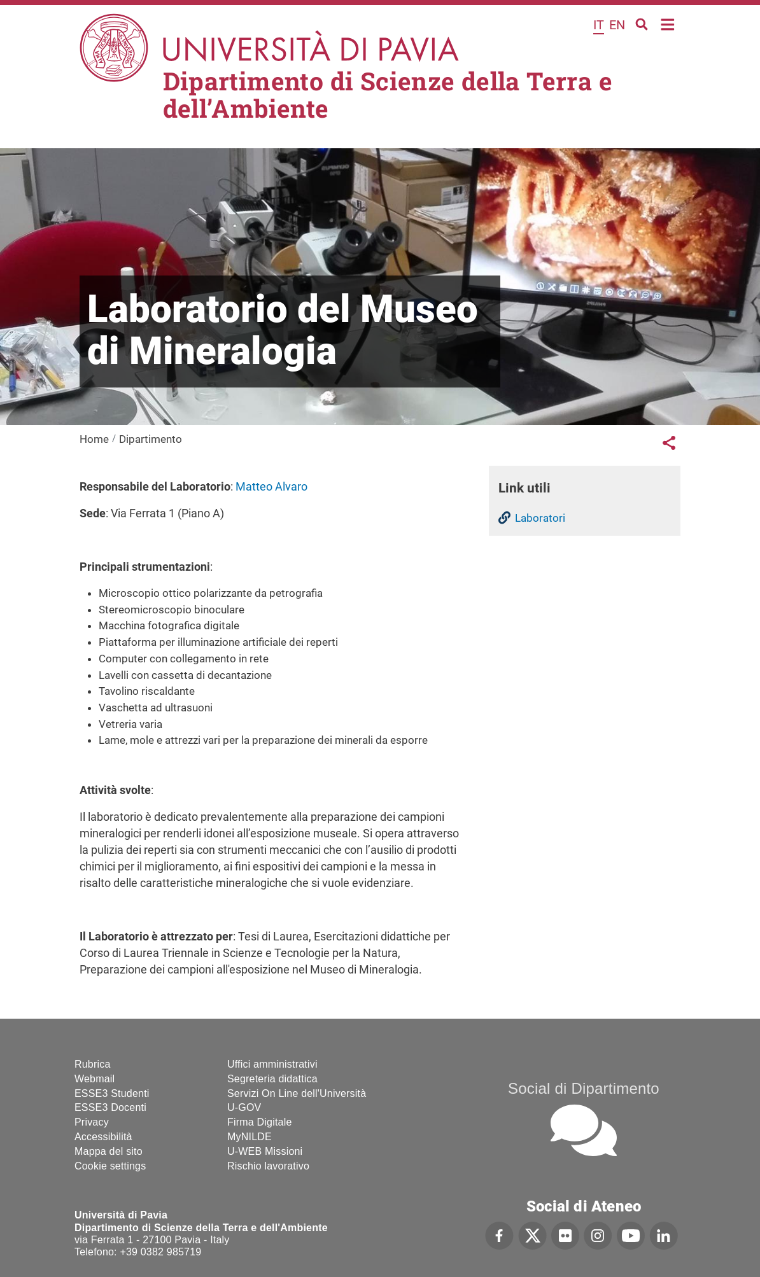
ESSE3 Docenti (110, 1107)
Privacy (91, 1122)
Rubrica (92, 1064)
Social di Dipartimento (583, 1088)
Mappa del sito (108, 1151)
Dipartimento (150, 439)
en (617, 24)
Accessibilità (103, 1136)
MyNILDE (249, 1136)
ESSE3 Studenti (112, 1093)
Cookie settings (110, 1166)
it (598, 24)
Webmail (94, 1078)
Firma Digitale (259, 1122)
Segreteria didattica (272, 1078)
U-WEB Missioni (264, 1151)
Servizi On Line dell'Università (296, 1093)
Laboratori (540, 518)
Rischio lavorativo (268, 1166)
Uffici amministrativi (272, 1064)
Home (668, 23)
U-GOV (244, 1107)
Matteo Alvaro (271, 486)
